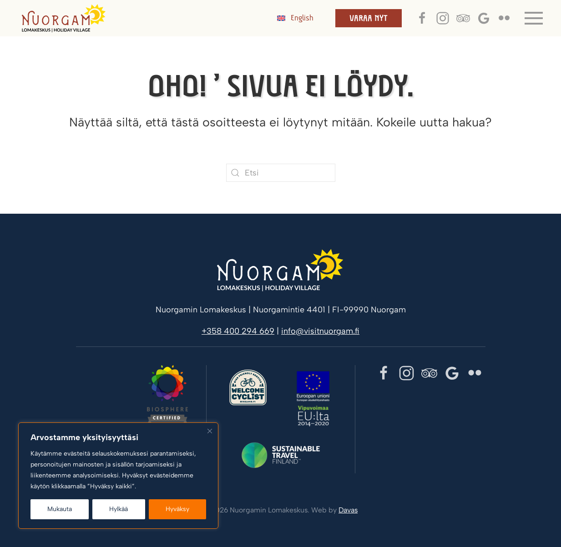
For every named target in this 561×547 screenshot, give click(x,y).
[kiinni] (209, 431)
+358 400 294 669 (238, 331)
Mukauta (59, 509)
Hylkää (118, 509)
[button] (534, 18)
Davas (348, 510)
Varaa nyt (368, 18)
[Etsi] (280, 173)
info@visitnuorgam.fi (320, 331)
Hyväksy (177, 509)
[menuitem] (295, 18)
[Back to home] (63, 18)
